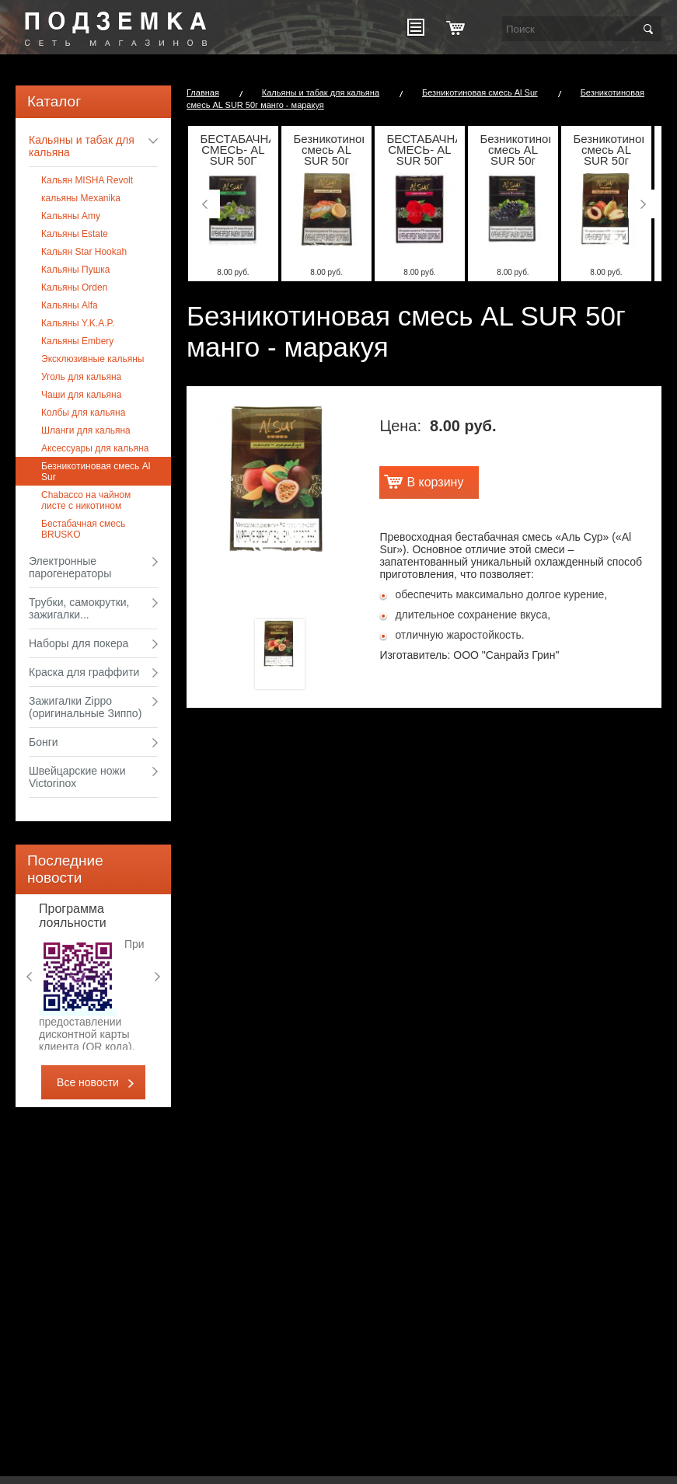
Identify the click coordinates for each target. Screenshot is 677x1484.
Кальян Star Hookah (84, 251)
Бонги (43, 742)
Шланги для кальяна (86, 430)
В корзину (435, 482)
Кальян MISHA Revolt (87, 180)
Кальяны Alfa (69, 305)
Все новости (88, 1082)
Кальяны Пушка (75, 269)
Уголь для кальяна (81, 376)
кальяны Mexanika (80, 198)
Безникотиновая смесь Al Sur (95, 471)
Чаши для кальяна (81, 394)
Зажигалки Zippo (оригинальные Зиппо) (85, 707)
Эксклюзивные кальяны (92, 359)
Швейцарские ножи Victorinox (77, 777)
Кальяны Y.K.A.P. (77, 323)
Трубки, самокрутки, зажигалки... (79, 608)
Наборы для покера (78, 643)
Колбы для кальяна (83, 412)
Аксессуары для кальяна (94, 448)
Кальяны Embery (77, 341)
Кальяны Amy (70, 216)
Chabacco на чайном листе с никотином (86, 500)
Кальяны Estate (74, 233)
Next (159, 976)
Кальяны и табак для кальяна (81, 146)
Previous (27, 976)
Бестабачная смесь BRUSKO (83, 529)
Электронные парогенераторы (70, 567)
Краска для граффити (84, 672)
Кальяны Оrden (74, 287)
